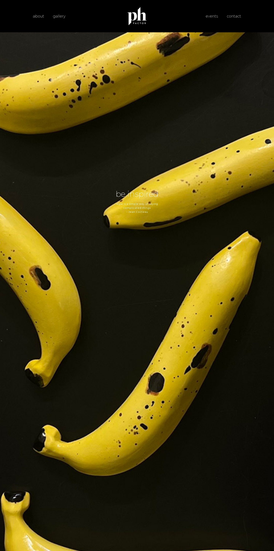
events (212, 16)
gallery (59, 16)
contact (234, 16)
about (38, 16)
